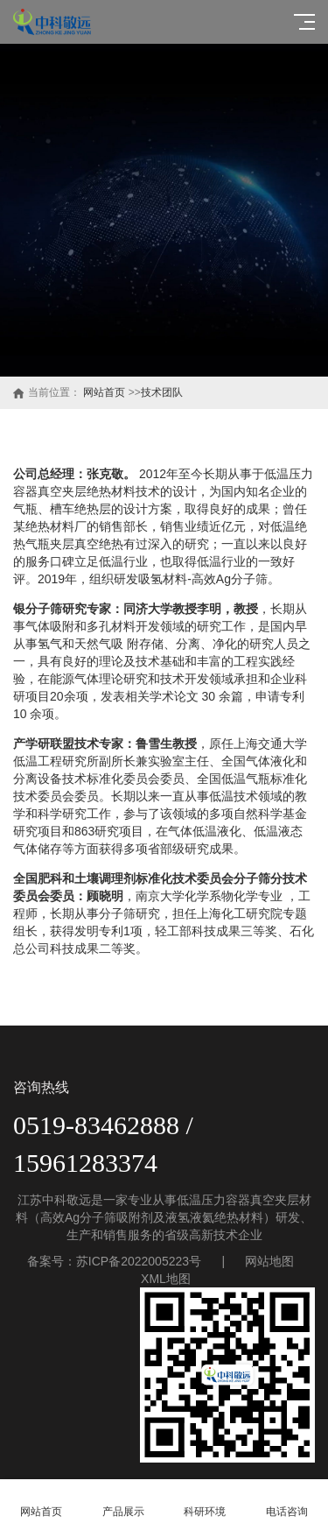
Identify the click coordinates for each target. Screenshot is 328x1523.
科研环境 (205, 1501)
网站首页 (104, 392)
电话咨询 (287, 1501)
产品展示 (123, 1501)
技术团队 (162, 392)
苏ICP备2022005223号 (138, 1261)
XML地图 (166, 1279)
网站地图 (269, 1261)
